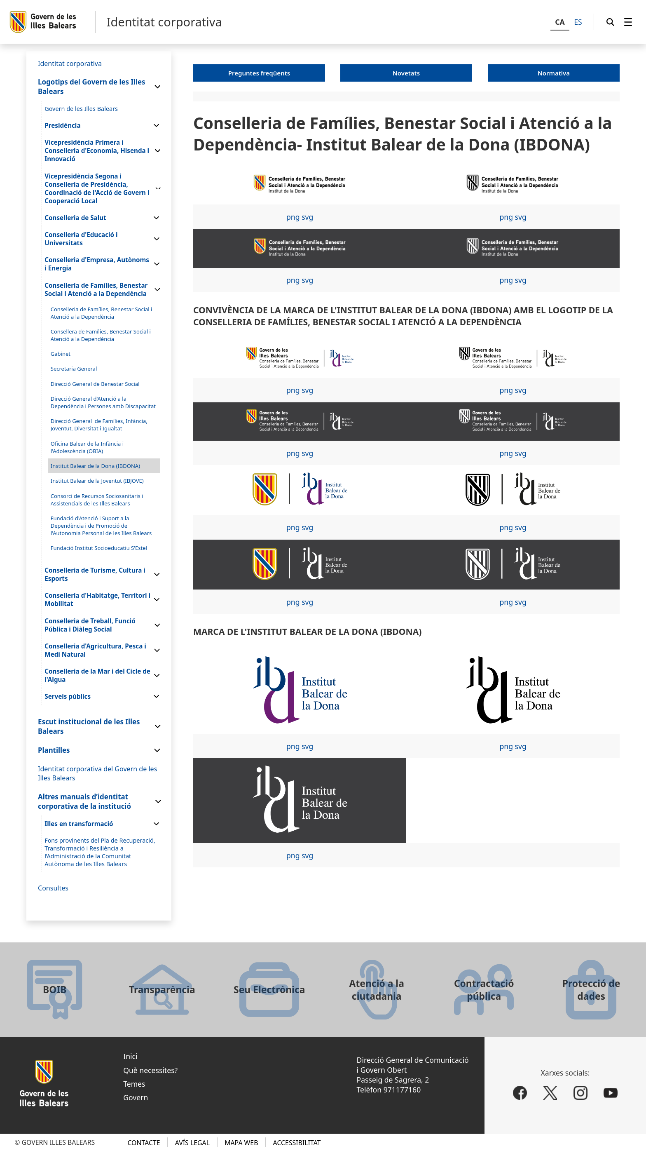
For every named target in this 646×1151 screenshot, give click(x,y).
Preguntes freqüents (259, 73)
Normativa (554, 73)
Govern (135, 1097)
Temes (134, 1084)
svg (307, 217)
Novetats (406, 73)
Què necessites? (150, 1070)
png (293, 217)
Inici (130, 1056)
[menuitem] (628, 22)
